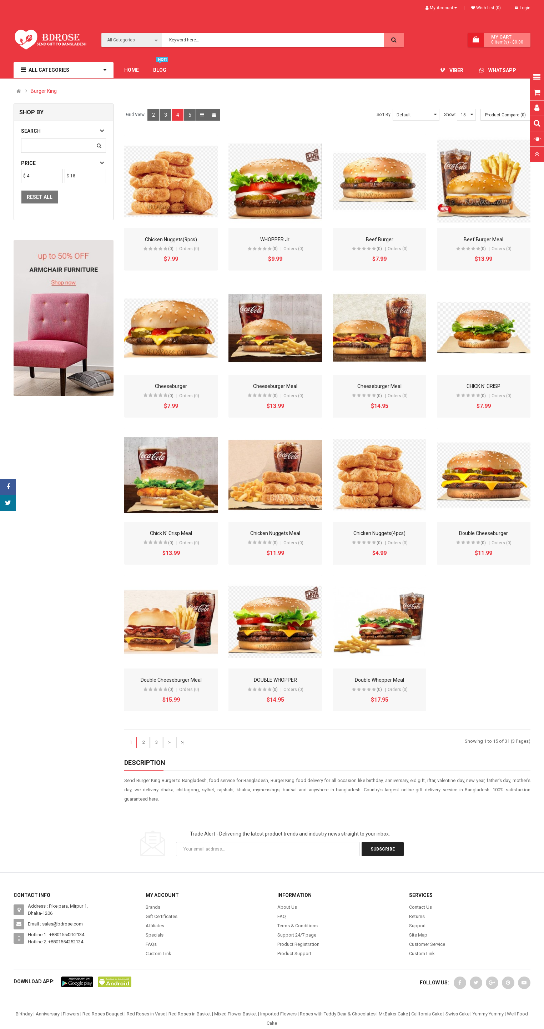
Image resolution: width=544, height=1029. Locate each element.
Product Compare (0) (505, 114)
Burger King (44, 91)
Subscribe (383, 849)
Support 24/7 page (296, 935)
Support (417, 925)
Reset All (39, 197)
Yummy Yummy (488, 1014)
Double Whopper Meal (379, 680)
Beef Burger (379, 239)
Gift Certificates (161, 916)
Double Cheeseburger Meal (171, 680)
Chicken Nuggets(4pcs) (379, 533)
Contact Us (420, 907)
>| (183, 742)
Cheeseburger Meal (275, 386)
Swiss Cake (457, 1014)
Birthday (24, 1014)
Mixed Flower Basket (235, 1014)
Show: (450, 114)
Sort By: (384, 114)
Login (522, 7)
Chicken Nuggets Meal (275, 533)
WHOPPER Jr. (275, 239)
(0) (170, 248)
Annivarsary (48, 1014)
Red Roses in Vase (146, 1014)
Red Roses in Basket (189, 1014)
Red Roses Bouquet (103, 1014)
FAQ (281, 916)
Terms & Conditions (297, 925)
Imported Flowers (278, 1014)
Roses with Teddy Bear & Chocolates (338, 1014)
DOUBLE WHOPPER (275, 680)
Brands (153, 907)
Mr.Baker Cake (393, 1014)
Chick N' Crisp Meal (171, 533)
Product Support (294, 953)
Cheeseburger (171, 386)
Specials (154, 935)
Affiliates (155, 925)
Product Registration (298, 944)
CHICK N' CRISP (483, 386)
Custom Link (158, 953)
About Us (287, 907)
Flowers (71, 1014)
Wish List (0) (488, 7)
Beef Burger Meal (483, 239)
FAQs (151, 944)
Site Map (418, 935)
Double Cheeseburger (483, 533)
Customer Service (427, 944)
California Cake (426, 1014)
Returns (417, 916)
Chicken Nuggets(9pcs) (171, 239)
